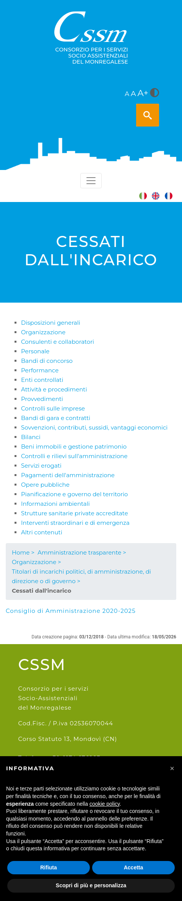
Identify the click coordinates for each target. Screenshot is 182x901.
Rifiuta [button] (48, 867)
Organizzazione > (36, 562)
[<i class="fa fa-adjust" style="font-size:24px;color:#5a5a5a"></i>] (154, 93)
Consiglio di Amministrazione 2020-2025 (71, 610)
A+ (143, 93)
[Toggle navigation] (91, 180)
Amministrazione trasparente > (81, 552)
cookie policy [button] (104, 804)
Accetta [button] (133, 867)
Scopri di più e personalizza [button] (91, 885)
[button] (172, 768)
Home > (23, 552)
